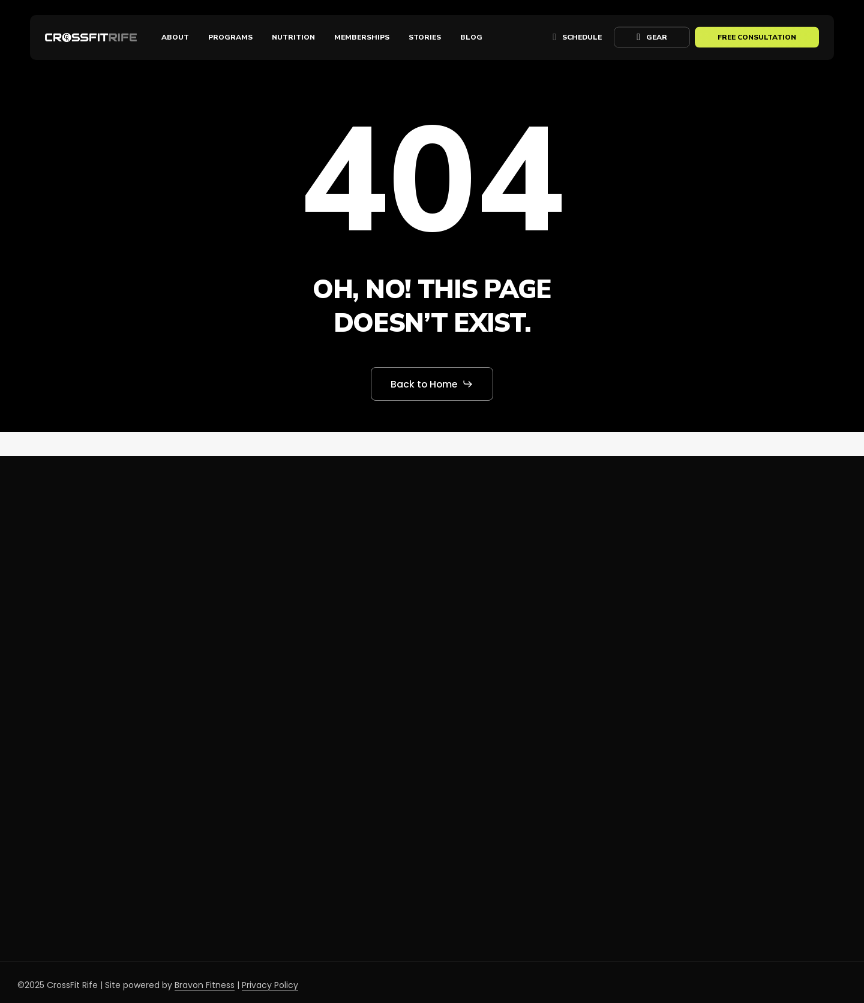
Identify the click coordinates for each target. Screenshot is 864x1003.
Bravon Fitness (205, 985)
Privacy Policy (270, 985)
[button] (432, 384)
